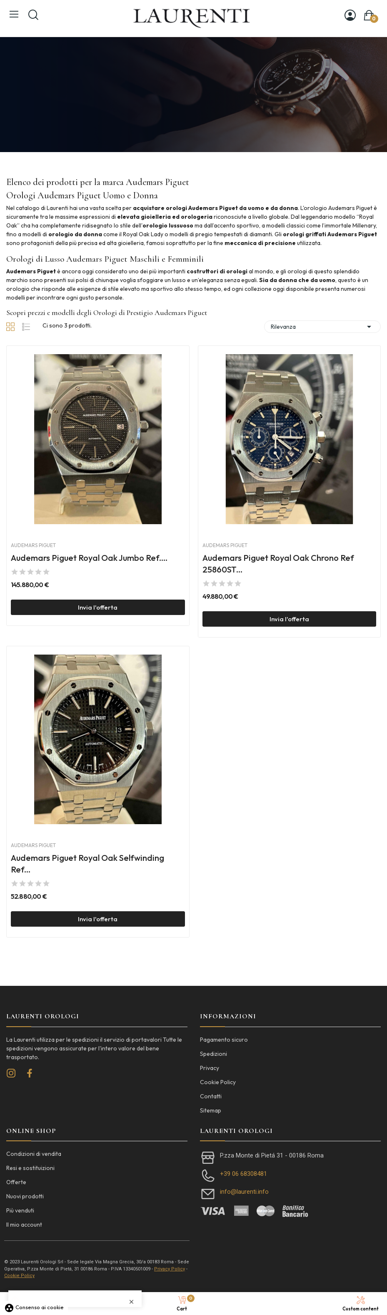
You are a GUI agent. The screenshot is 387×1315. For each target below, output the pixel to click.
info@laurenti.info (244, 1191)
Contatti (211, 1096)
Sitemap (210, 1110)
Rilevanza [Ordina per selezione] (322, 327)
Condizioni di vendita (33, 1154)
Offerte (16, 1182)
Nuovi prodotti (25, 1196)
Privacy (209, 1068)
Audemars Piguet (33, 545)
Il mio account (24, 1224)
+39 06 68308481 (243, 1174)
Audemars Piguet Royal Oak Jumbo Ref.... (89, 557)
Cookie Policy (218, 1082)
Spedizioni (213, 1054)
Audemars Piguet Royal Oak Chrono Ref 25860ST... (278, 563)
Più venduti (20, 1210)
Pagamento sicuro (224, 1039)
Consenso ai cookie (34, 1307)
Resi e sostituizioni (30, 1168)
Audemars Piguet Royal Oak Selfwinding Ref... (87, 863)
